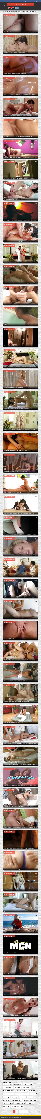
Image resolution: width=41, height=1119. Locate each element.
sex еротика (17, 1087)
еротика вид (6, 1106)
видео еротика (26, 1087)
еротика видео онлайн (17, 1106)
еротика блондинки (20, 1103)
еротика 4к (22, 1097)
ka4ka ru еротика (28, 1084)
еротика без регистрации (30, 1100)
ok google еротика (7, 1087)
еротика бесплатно (8, 1103)
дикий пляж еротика (8, 1093)
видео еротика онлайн (8, 1090)
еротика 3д (14, 1097)
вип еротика (32, 1090)
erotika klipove (17, 1084)
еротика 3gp (6, 1097)
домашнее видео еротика (22, 1093)
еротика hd (30, 1097)
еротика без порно (16, 1100)
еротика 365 (34, 1093)
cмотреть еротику (7, 1084)
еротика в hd (30, 1103)
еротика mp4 (6, 1100)
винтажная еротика (21, 1090)
